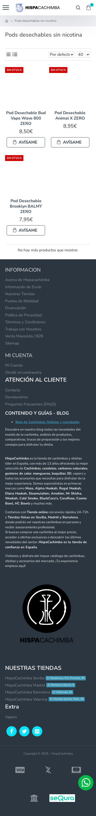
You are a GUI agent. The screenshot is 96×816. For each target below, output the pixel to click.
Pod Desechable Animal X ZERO (70, 115)
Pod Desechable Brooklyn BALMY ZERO (26, 206)
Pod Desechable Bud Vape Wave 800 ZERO (26, 118)
